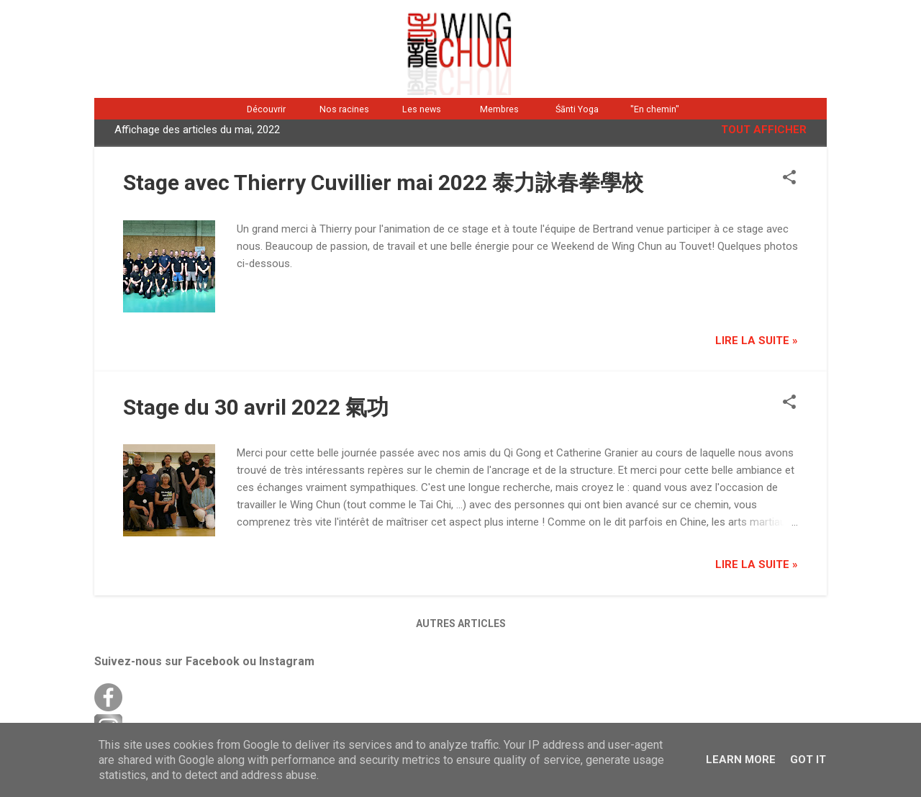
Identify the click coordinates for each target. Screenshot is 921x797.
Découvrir (266, 109)
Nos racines (344, 109)
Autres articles (461, 623)
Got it (808, 759)
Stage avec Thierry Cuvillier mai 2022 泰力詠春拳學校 (383, 182)
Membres (499, 109)
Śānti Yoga (577, 109)
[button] (789, 178)
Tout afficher (764, 129)
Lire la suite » (756, 340)
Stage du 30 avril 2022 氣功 (256, 407)
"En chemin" (654, 109)
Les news (421, 109)
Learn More (741, 759)
